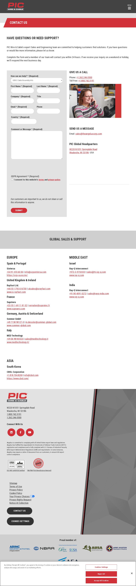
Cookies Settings (20, 521)
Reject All (101, 574)
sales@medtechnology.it (36, 338)
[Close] (132, 573)
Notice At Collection (18, 503)
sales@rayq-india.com (98, 293)
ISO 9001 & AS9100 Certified (16, 470)
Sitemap (13, 483)
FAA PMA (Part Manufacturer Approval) (39, 470)
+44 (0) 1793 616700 (16, 288)
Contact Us (20, 510)
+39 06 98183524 (15, 338)
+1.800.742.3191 (86, 80)
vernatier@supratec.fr (39, 305)
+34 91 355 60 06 (15, 272)
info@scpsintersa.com (35, 272)
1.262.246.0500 (14, 417)
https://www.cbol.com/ (18, 378)
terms (41, 179)
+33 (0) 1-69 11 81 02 (17, 305)
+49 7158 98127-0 (15, 322)
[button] (129, 6)
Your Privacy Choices (19, 496)
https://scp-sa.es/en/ (17, 275)
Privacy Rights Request (20, 499)
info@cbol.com (31, 375)
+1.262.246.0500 (84, 77)
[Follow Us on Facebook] (21, 432)
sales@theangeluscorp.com (88, 133)
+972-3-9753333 (77, 272)
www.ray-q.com (76, 275)
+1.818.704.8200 (15, 375)
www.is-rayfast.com (16, 292)
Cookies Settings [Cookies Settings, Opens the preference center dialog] (101, 567)
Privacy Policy (16, 489)
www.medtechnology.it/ (18, 342)
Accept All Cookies (101, 581)
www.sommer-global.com (19, 325)
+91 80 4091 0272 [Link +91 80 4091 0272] (77, 293)
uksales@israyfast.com (39, 288)
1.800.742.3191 (14, 414)
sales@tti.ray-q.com (96, 272)
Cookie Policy (15, 493)
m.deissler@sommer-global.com (41, 322)
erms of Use (16, 486)
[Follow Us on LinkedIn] (11, 432)
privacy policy (54, 179)
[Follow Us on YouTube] (30, 432)
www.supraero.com (16, 308)
